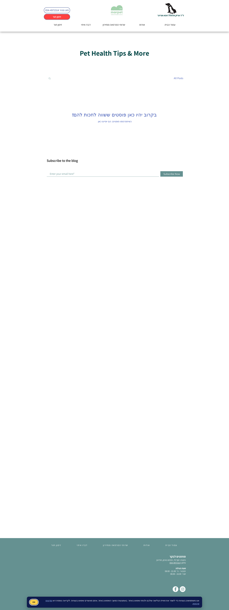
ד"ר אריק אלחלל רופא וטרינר (170, 15)
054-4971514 (175, 562)
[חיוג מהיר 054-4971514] (57, 10)
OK (33, 602)
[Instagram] (182, 589)
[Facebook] (175, 589)
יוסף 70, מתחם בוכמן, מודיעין (167, 560)
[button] (49, 78)
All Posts (178, 78)
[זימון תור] (57, 17)
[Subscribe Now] (171, 174)
